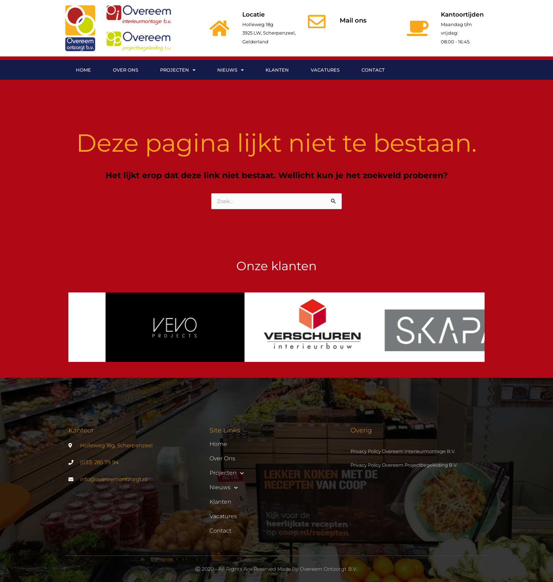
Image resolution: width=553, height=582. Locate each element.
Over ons (125, 70)
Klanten (277, 70)
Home (83, 70)
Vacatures (325, 70)
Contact (373, 70)
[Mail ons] (317, 21)
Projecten (177, 70)
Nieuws (230, 70)
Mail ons (353, 20)
